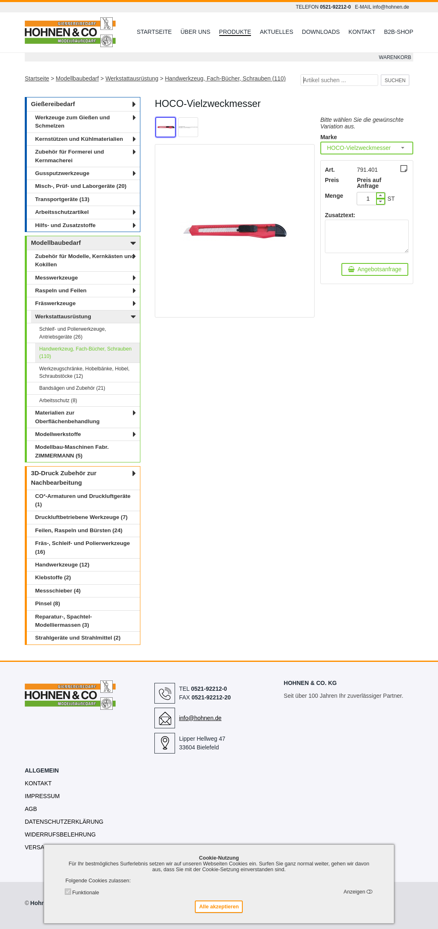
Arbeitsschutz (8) (58, 400)
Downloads (321, 31)
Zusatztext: (340, 215)
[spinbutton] (368, 199)
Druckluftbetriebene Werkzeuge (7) (81, 517)
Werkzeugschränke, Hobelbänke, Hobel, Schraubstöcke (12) (84, 372)
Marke (328, 137)
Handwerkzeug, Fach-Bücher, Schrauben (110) (225, 78)
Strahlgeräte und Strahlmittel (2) (78, 638)
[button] (380, 195)
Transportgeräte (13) (62, 199)
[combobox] (366, 148)
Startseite (154, 31)
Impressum (42, 796)
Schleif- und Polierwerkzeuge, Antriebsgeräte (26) (72, 332)
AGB (31, 809)
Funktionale (85, 893)
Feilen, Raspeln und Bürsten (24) (79, 530)
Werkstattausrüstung (131, 78)
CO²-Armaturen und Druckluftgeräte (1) (82, 500)
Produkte (235, 31)
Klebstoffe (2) (53, 577)
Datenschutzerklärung (64, 821)
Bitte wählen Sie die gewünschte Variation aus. (362, 123)
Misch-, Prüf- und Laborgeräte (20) (80, 186)
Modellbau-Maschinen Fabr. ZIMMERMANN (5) (72, 451)
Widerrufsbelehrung (60, 834)
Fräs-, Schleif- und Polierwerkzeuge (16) (82, 547)
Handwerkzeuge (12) (62, 565)
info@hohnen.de (391, 7)
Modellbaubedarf (77, 78)
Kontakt (361, 31)
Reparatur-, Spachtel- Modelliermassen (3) (63, 621)
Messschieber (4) (57, 591)
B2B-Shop (398, 31)
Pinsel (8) (47, 603)
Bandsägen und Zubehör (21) (72, 388)
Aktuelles (276, 31)
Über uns (195, 31)
